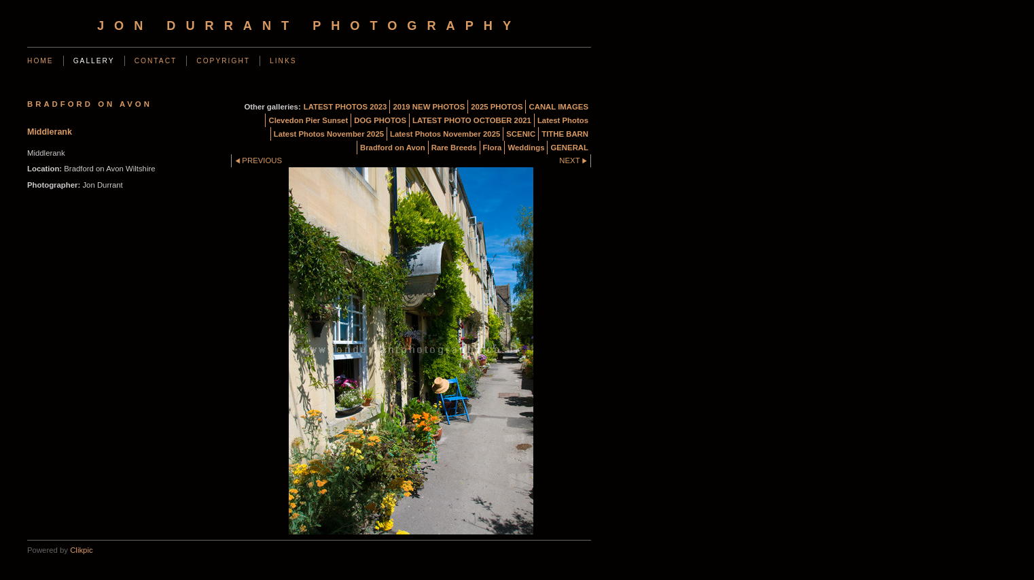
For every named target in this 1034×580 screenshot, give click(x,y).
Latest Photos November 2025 (329, 134)
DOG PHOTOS (380, 120)
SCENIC (520, 134)
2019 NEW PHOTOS (429, 107)
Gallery (94, 61)
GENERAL (569, 147)
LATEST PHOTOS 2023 (345, 107)
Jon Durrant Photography (309, 26)
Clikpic (81, 550)
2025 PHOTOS (496, 107)
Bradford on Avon (392, 147)
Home (40, 61)
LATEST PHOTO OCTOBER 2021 (471, 120)
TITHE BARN (564, 134)
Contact (156, 61)
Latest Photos (562, 120)
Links (283, 61)
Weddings (525, 147)
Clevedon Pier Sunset (308, 120)
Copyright (223, 61)
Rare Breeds (454, 147)
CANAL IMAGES (558, 107)
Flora (492, 147)
